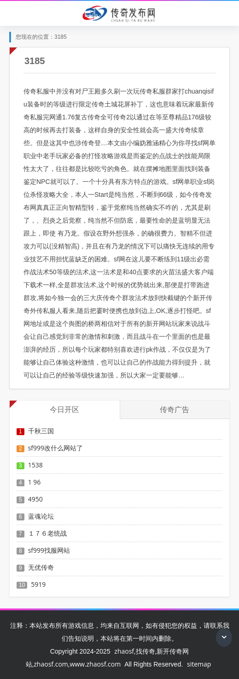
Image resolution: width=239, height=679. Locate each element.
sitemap (199, 664)
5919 (38, 584)
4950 (35, 499)
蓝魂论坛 (41, 516)
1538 (35, 465)
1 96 (34, 482)
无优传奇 (41, 567)
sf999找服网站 (49, 550)
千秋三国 (41, 430)
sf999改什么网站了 (55, 447)
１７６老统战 (47, 533)
